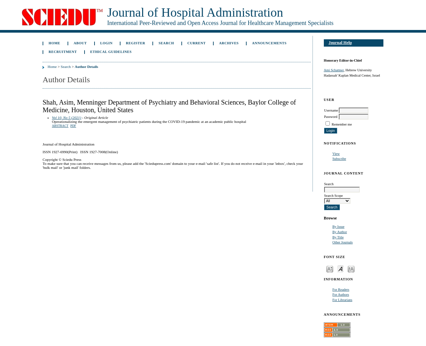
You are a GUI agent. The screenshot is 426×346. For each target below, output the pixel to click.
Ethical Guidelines (111, 52)
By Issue (338, 226)
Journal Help (340, 42)
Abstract (60, 126)
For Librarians (342, 300)
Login (106, 43)
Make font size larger (351, 268)
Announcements (269, 43)
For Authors (340, 294)
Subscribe (339, 159)
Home (54, 43)
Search (166, 43)
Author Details (86, 67)
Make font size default (340, 268)
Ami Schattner (334, 70)
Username (331, 110)
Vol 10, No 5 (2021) (66, 118)
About (80, 43)
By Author (339, 232)
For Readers (340, 289)
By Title (338, 237)
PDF (73, 126)
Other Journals (342, 242)
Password (330, 117)
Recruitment (63, 52)
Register (135, 43)
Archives (229, 43)
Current (196, 43)
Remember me (341, 124)
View (336, 154)
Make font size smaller (329, 268)
